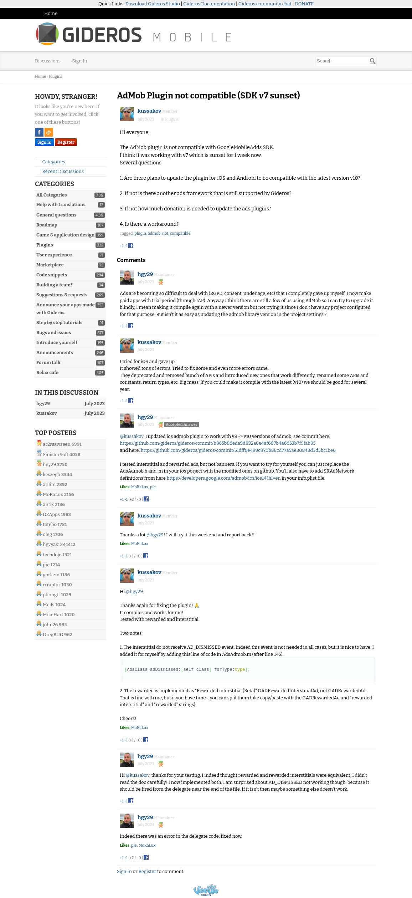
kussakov (149, 111)
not (165, 233)
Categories (50, 161)
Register (65, 142)
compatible (180, 233)
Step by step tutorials (59, 322)
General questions (56, 215)
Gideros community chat (265, 3)
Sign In (79, 60)
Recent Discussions (60, 171)
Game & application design (65, 235)
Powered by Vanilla (206, 890)
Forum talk (48, 362)
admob (154, 233)
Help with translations (61, 204)
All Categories (51, 195)
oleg (47, 534)
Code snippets (51, 274)
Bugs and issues (53, 332)
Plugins (44, 245)
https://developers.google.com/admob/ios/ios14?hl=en (224, 478)
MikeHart (53, 614)
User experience (54, 254)
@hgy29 (155, 534)
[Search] (373, 61)
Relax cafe (47, 372)
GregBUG (53, 634)
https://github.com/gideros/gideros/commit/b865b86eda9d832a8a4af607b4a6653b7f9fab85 (218, 443)
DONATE (304, 3)
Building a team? (54, 284)
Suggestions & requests (61, 294)
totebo (50, 524)
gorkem (51, 574)
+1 (122, 246)
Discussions (48, 60)
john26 (50, 624)
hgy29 (49, 464)
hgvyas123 (54, 544)
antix (48, 504)
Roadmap (46, 225)
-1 (126, 246)
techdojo (52, 554)
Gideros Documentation (209, 3)
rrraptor (51, 584)
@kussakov (131, 436)
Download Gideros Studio (152, 3)
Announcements (54, 352)
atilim (49, 484)
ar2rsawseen (56, 444)
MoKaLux (53, 494)
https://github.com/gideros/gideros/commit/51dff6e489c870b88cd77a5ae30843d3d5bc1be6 (238, 450)
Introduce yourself (56, 342)
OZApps (51, 514)
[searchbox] (346, 61)
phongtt (51, 594)
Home (50, 13)
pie (46, 564)
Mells (48, 604)
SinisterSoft (55, 454)
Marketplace (50, 264)
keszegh (51, 474)
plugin (140, 233)
